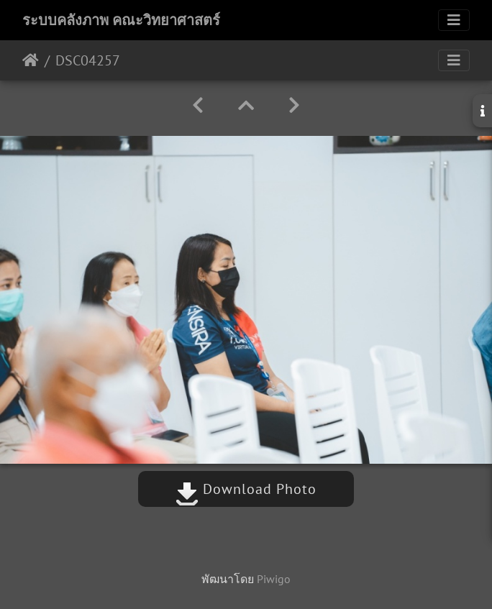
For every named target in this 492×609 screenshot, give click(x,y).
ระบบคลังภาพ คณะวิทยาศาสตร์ (121, 20)
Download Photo (246, 489)
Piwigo (274, 579)
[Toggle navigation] (454, 20)
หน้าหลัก (30, 60)
